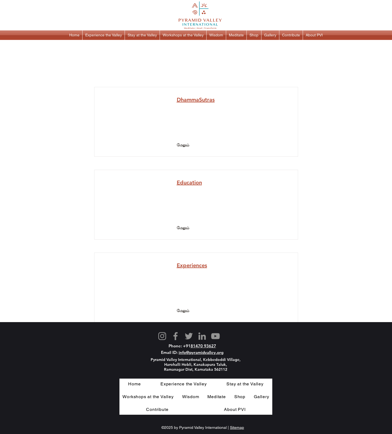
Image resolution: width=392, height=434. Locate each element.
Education (189, 182)
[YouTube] (215, 336)
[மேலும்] (183, 145)
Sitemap (237, 427)
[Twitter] (189, 336)
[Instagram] (162, 336)
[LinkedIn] (202, 336)
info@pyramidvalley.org (201, 352)
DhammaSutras (196, 99)
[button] (104, 35)
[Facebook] (175, 336)
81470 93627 (203, 345)
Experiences (192, 265)
